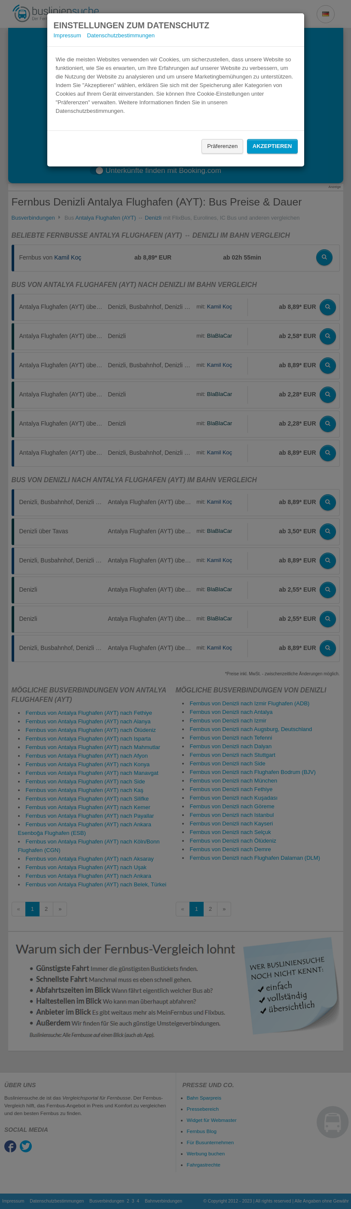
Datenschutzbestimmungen (121, 35)
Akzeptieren (272, 146)
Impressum (67, 35)
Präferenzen (222, 146)
